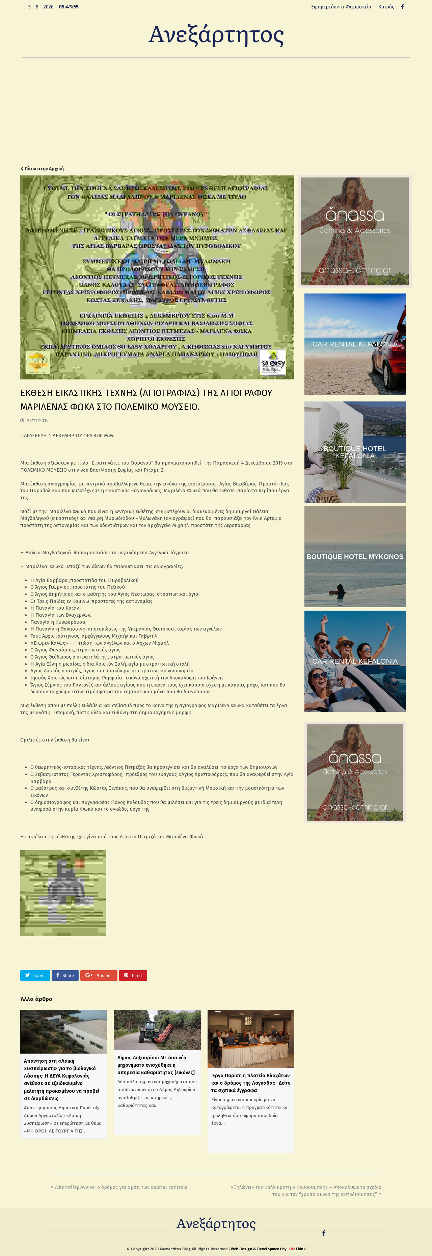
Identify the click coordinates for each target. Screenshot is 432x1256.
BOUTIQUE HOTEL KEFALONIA (355, 452)
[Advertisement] (216, 111)
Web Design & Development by (268, 1249)
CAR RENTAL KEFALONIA (355, 344)
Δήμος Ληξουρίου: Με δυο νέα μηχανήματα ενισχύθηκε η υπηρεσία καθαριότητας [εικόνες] (156, 1065)
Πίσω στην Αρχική (42, 169)
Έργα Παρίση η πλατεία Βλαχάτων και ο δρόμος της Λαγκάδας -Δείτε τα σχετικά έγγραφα (250, 1082)
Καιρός (386, 7)
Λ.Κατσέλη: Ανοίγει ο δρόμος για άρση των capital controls (119, 1187)
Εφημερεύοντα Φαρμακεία (341, 7)
